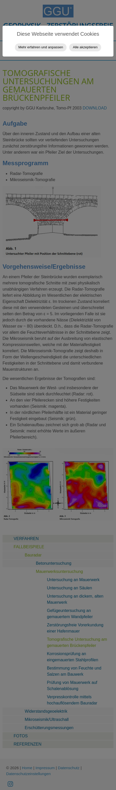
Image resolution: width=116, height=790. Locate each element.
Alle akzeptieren (85, 47)
